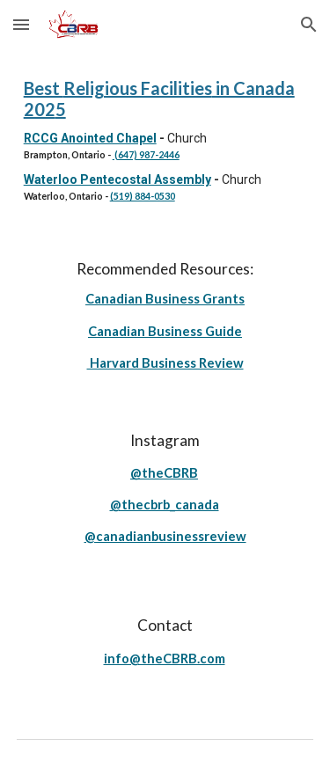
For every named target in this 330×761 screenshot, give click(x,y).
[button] (21, 24)
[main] (165, 140)
